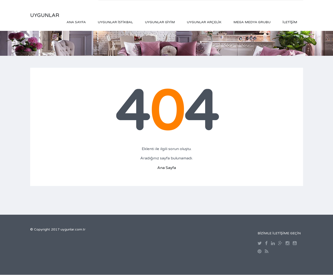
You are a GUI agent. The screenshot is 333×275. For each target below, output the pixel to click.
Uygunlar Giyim (160, 22)
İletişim (289, 22)
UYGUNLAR (44, 15)
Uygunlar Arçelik (204, 22)
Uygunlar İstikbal (115, 22)
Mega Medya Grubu (252, 22)
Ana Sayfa (76, 22)
